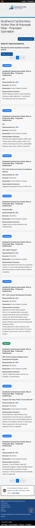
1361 (16, 212)
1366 (16, 403)
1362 (16, 253)
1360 (16, 175)
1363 (16, 298)
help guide (15, 493)
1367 (16, 452)
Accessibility (13, 524)
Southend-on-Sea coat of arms (31, 510)
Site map (4, 524)
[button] (26, 39)
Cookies (28, 524)
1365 (16, 362)
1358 (16, 82)
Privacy (21, 524)
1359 (16, 127)
